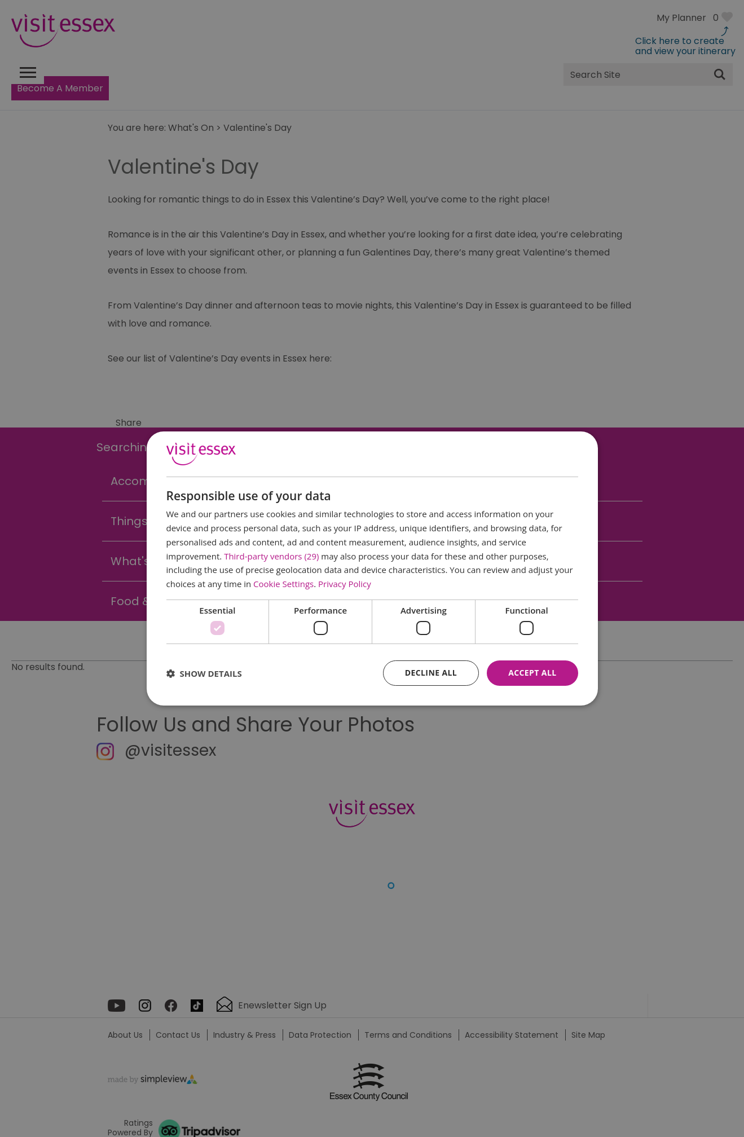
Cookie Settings (283, 583)
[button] (204, 673)
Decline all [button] (431, 672)
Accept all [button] (532, 672)
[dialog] (372, 568)
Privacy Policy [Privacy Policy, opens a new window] (344, 583)
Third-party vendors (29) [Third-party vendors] (271, 556)
